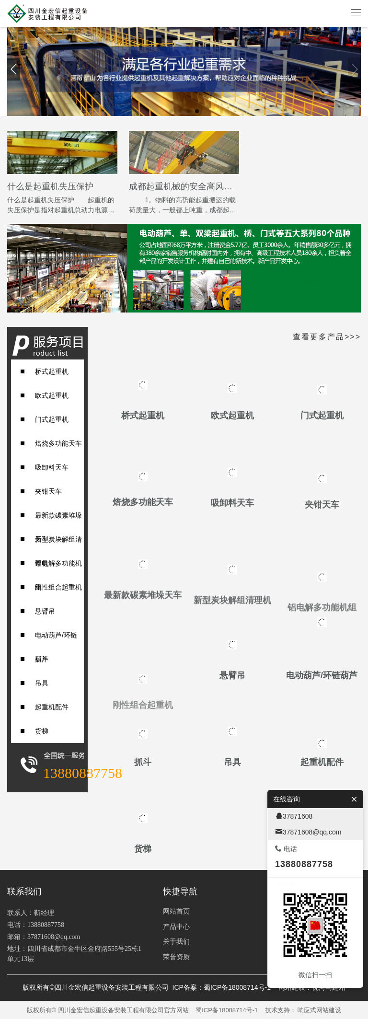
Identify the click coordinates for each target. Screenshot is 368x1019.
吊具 (41, 683)
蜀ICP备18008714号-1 (227, 1010)
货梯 (41, 731)
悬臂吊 (45, 611)
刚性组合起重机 (58, 587)
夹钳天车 (48, 491)
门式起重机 (52, 419)
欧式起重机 (52, 395)
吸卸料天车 (52, 467)
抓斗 (41, 659)
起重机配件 (52, 707)
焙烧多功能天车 (58, 443)
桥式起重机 (52, 371)
